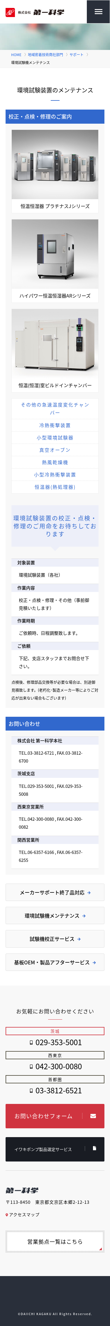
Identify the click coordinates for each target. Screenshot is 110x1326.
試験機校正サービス (55, 938)
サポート (77, 54)
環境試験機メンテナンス (55, 915)
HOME (16, 54)
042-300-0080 (58, 1066)
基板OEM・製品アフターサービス (55, 962)
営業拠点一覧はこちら (55, 1242)
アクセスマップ (23, 1214)
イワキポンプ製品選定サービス (55, 1149)
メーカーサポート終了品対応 (55, 892)
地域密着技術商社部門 (45, 54)
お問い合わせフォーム (55, 1116)
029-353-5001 (58, 1042)
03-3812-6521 (58, 1090)
